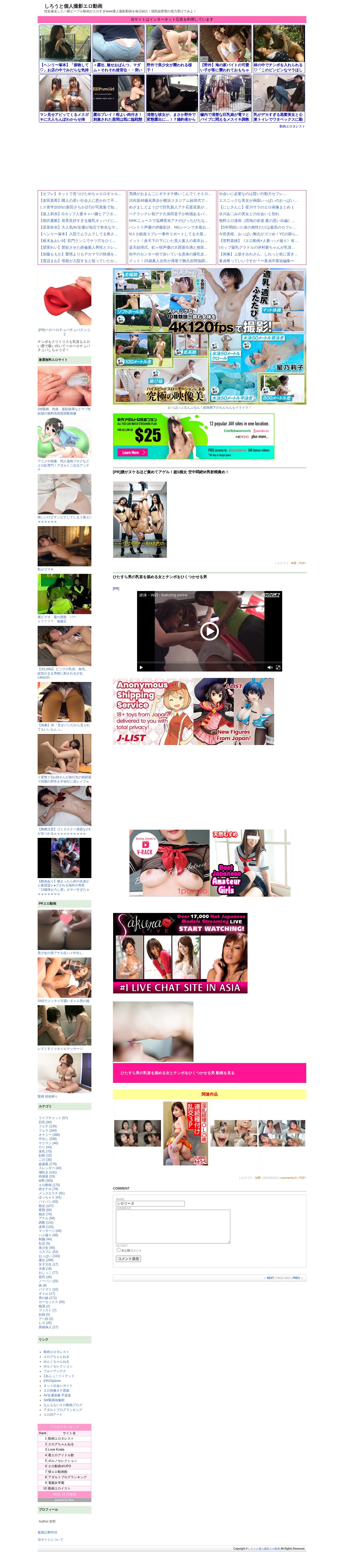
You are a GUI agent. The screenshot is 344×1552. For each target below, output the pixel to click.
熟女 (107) (46, 1206)
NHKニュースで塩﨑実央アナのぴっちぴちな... (168, 220)
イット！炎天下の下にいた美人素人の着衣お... (168, 241)
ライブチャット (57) (53, 1118)
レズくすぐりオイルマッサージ (64, 1028)
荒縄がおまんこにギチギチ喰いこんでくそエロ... (170, 194)
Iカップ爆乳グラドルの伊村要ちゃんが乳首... (257, 247)
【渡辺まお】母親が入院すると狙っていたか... (78, 261)
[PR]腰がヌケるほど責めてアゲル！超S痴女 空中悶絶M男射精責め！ (171, 472)
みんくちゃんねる (56, 1361)
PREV (296, 1284)
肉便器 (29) (47, 1176)
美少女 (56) (47, 1248)
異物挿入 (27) (48, 1327)
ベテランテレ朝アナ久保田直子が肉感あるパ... (168, 214)
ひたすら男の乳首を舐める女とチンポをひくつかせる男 (160, 577)
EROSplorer (52, 1381)
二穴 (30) (45, 1160)
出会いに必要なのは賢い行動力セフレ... (252, 194)
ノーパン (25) (48, 1281)
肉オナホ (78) (48, 1189)
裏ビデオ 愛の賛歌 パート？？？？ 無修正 (64, 617)
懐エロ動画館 (57, 1472)
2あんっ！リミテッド (59, 1376)
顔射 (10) (45, 1155)
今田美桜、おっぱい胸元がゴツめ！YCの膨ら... (259, 234)
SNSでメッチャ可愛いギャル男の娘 (64, 980)
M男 (293, 563)
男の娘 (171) (48, 1298)
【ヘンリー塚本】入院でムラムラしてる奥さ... (78, 234)
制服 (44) (45, 1239)
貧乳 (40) (45, 1277)
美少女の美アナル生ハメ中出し (64, 932)
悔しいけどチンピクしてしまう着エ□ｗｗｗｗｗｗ (64, 517)
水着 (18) (45, 1269)
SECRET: (122, 1252)
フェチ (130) (48, 1126)
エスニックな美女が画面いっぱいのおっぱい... (258, 200)
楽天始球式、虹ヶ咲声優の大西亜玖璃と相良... (168, 247)
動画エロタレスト (292, 126)
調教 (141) (46, 1222)
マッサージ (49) (50, 1231)
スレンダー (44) (50, 1168)
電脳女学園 (56, 1483)
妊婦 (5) (44, 1314)
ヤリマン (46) (48, 1143)
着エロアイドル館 (61, 1455)
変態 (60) (45, 1210)
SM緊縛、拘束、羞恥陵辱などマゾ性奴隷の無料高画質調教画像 (64, 409)
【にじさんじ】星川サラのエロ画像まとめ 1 (256, 207)
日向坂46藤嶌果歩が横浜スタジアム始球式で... (168, 200)
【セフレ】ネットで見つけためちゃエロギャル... (80, 194)
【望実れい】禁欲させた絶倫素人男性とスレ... (78, 247)
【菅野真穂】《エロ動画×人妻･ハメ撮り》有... (258, 241)
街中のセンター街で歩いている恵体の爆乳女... (168, 254)
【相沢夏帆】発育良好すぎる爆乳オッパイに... (78, 220)
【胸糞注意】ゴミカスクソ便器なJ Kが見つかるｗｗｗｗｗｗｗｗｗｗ (64, 829)
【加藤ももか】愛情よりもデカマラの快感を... (78, 254)
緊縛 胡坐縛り (64, 1075)
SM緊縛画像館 (54, 1400)
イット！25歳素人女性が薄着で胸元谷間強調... (168, 261)
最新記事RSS (47, 1532)
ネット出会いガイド (58, 1386)
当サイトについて (50, 1540)
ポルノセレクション (58, 1366)
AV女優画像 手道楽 (57, 1395)
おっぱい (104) (49, 1256)
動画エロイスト (59, 1488)
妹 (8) (43, 1285)
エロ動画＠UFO (59, 1466)
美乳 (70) (45, 1151)
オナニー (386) (49, 1135)
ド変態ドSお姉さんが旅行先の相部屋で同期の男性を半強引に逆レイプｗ (64, 777)
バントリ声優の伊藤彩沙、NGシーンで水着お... (169, 227)
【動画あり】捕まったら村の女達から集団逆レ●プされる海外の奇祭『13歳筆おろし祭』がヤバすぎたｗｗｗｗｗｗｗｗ (64, 885)
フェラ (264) (48, 1130)
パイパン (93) (48, 1202)
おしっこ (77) (48, 1273)
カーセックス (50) (52, 1302)
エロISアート (53, 1415)
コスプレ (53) (48, 1252)
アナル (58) (47, 1218)
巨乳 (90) (45, 1122)
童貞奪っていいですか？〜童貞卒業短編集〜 (256, 261)
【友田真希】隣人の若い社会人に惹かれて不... (78, 200)
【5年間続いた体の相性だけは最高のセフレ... (257, 227)
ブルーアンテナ (55, 1371)
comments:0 (288, 1177)
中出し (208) (48, 1139)
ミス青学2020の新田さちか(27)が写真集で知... (78, 207)
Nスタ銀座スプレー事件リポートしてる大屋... (167, 234)
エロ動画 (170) (49, 1185)
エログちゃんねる (56, 1357)
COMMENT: (124, 1208)
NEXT (270, 1284)
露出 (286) (46, 1260)
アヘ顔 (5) (46, 1319)
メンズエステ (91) (52, 1193)
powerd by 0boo (64, 1500)
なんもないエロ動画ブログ (63, 1405)
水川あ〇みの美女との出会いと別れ (249, 214)
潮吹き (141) (48, 1172)
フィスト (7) (47, 1310)
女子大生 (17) (48, 1264)
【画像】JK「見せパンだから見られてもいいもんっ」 (64, 725)
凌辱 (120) (46, 1227)
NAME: (120, 1199)
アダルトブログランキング (63, 1410)
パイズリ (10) (48, 1289)
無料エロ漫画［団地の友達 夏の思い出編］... (257, 220)
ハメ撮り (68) (48, 1235)
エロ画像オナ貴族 (56, 1390)
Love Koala (56, 1449)
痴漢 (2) (44, 1306)
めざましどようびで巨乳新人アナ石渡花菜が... (168, 207)
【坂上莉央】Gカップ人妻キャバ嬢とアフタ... (78, 214)
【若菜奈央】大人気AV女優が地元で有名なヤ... (78, 227)
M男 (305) (46, 1181)
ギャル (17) (47, 1294)
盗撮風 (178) (48, 1164)
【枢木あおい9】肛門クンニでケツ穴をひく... (77, 241)
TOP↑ (302, 563)
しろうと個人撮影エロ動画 (73, 6)
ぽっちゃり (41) (50, 1197)
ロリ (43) (45, 1147)
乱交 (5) (44, 1243)
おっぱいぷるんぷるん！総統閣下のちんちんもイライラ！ (209, 338)
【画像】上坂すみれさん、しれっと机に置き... (258, 254)
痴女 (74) (45, 1214)
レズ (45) (45, 1323)
